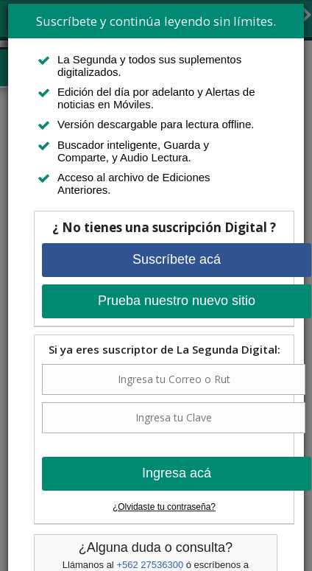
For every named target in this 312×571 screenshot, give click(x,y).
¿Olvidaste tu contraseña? (164, 507)
